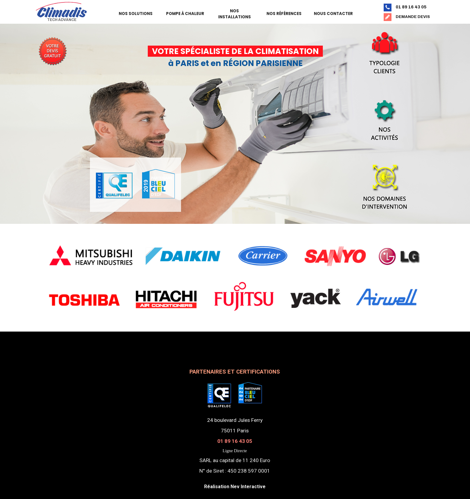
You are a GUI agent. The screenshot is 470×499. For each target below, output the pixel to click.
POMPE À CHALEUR (185, 14)
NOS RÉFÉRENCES (284, 14)
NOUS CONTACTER (333, 14)
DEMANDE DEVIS (413, 16)
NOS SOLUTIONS (136, 14)
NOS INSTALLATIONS (234, 14)
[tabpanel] (52, 46)
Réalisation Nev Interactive (235, 486)
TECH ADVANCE (61, 20)
